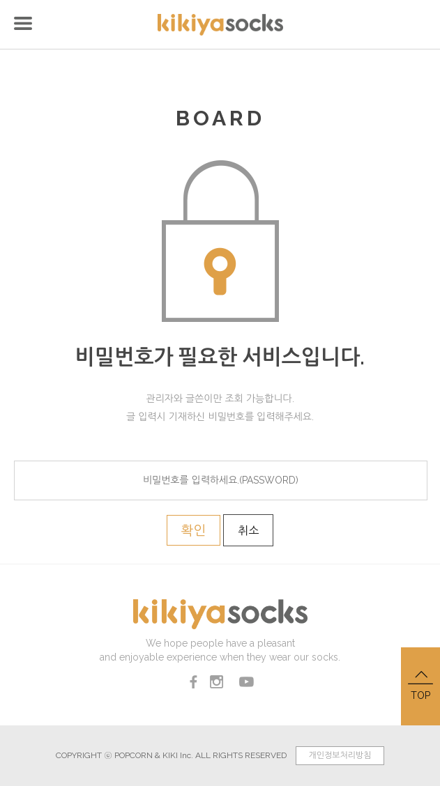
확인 (193, 530)
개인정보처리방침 (339, 755)
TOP (420, 684)
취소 (248, 530)
